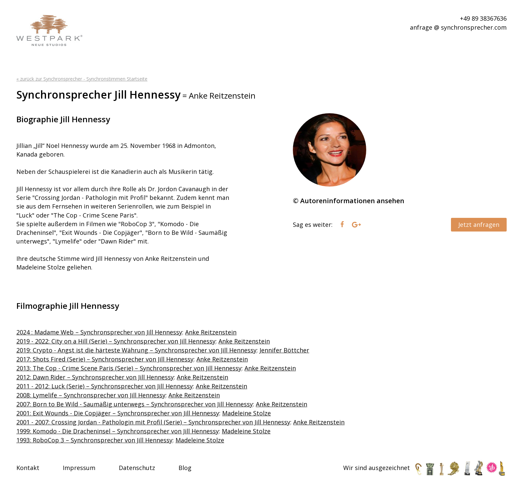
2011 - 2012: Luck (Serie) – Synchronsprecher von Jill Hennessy (104, 386)
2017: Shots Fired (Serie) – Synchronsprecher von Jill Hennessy (104, 359)
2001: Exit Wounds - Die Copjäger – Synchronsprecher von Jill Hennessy (117, 413)
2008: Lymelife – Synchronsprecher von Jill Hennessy (90, 395)
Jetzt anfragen (478, 225)
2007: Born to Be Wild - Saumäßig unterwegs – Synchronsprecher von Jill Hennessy (134, 404)
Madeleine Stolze (246, 413)
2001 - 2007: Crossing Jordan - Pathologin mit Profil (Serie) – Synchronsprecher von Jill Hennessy (153, 422)
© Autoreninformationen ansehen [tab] (348, 200)
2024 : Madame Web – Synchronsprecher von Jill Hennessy (99, 332)
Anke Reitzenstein (210, 332)
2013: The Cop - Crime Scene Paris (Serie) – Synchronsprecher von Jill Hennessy (128, 368)
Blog (184, 468)
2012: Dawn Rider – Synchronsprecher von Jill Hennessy (95, 377)
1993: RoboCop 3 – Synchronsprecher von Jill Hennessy (94, 440)
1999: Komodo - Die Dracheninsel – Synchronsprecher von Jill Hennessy (117, 431)
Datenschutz (137, 468)
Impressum (79, 468)
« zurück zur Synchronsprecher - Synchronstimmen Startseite (81, 79)
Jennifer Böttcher (284, 350)
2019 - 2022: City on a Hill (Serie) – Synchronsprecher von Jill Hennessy (115, 341)
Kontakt (27, 468)
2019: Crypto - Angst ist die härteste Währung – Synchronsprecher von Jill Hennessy (136, 350)
